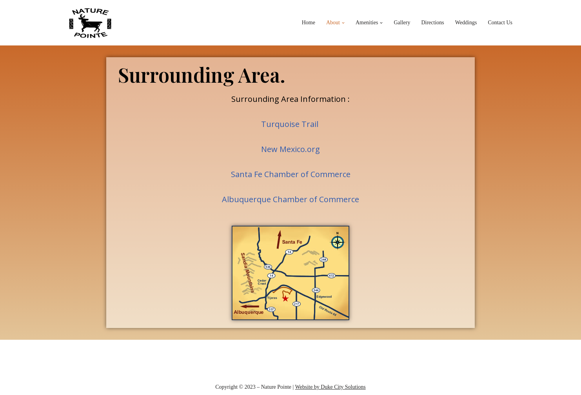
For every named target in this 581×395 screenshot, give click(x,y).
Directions (432, 22)
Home (308, 22)
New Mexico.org (290, 149)
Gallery (402, 22)
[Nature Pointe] (90, 22)
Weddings (466, 22)
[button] (343, 23)
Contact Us (500, 22)
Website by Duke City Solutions (330, 387)
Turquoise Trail (289, 124)
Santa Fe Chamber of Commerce (290, 174)
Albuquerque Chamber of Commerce (290, 199)
